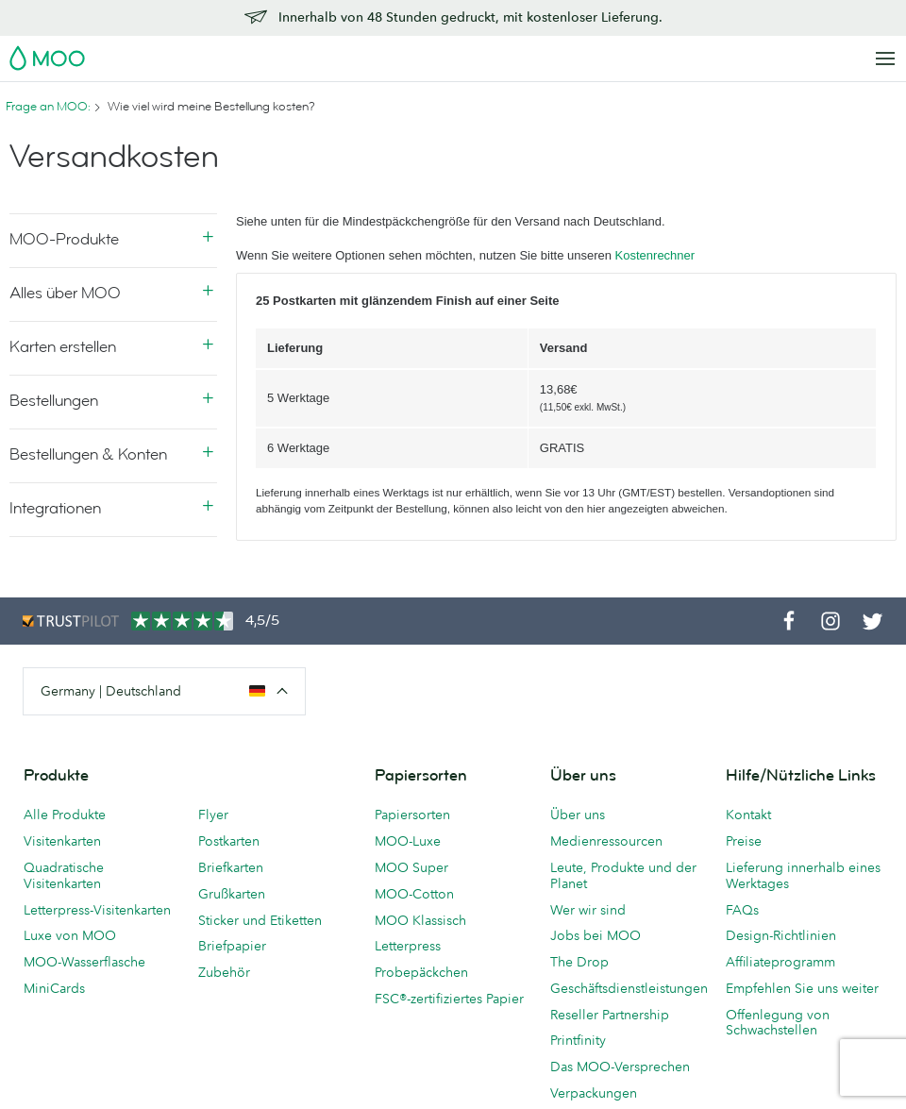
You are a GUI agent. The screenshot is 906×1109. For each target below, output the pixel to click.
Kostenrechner (655, 255)
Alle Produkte (65, 814)
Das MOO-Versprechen (620, 1066)
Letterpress (408, 945)
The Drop (579, 961)
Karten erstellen (62, 347)
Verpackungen (593, 1092)
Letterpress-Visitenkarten (97, 909)
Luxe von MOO (70, 935)
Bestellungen (53, 401)
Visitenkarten (62, 840)
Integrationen (55, 508)
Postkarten (229, 840)
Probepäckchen (421, 972)
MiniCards (54, 988)
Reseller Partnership (609, 1014)
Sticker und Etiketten (260, 920)
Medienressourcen (606, 840)
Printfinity (578, 1040)
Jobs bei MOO (595, 935)
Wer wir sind (588, 909)
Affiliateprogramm (780, 961)
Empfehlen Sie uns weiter (802, 988)
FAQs (742, 909)
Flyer (213, 814)
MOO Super (411, 867)
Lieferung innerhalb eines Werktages (803, 875)
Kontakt (748, 814)
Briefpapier (232, 945)
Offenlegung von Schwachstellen (778, 1022)
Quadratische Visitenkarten (64, 875)
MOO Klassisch (420, 920)
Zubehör (224, 972)
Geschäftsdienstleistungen (628, 988)
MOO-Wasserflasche (84, 961)
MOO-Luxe (408, 840)
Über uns (577, 814)
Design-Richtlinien (781, 935)
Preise (744, 840)
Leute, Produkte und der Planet (623, 875)
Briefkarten (230, 867)
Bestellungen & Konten (88, 454)
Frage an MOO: (48, 106)
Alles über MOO (65, 293)
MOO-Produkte (64, 239)
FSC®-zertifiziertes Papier (449, 998)
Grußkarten (231, 893)
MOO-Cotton (414, 893)
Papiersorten (412, 814)
